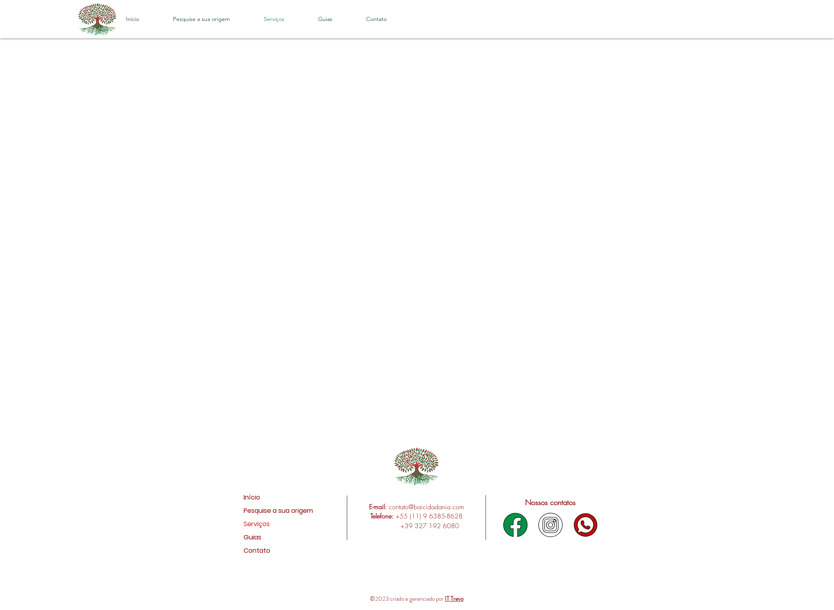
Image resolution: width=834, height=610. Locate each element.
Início (252, 497)
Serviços (257, 524)
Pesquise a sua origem (266, 510)
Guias (252, 537)
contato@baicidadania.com (426, 506)
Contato (257, 550)
